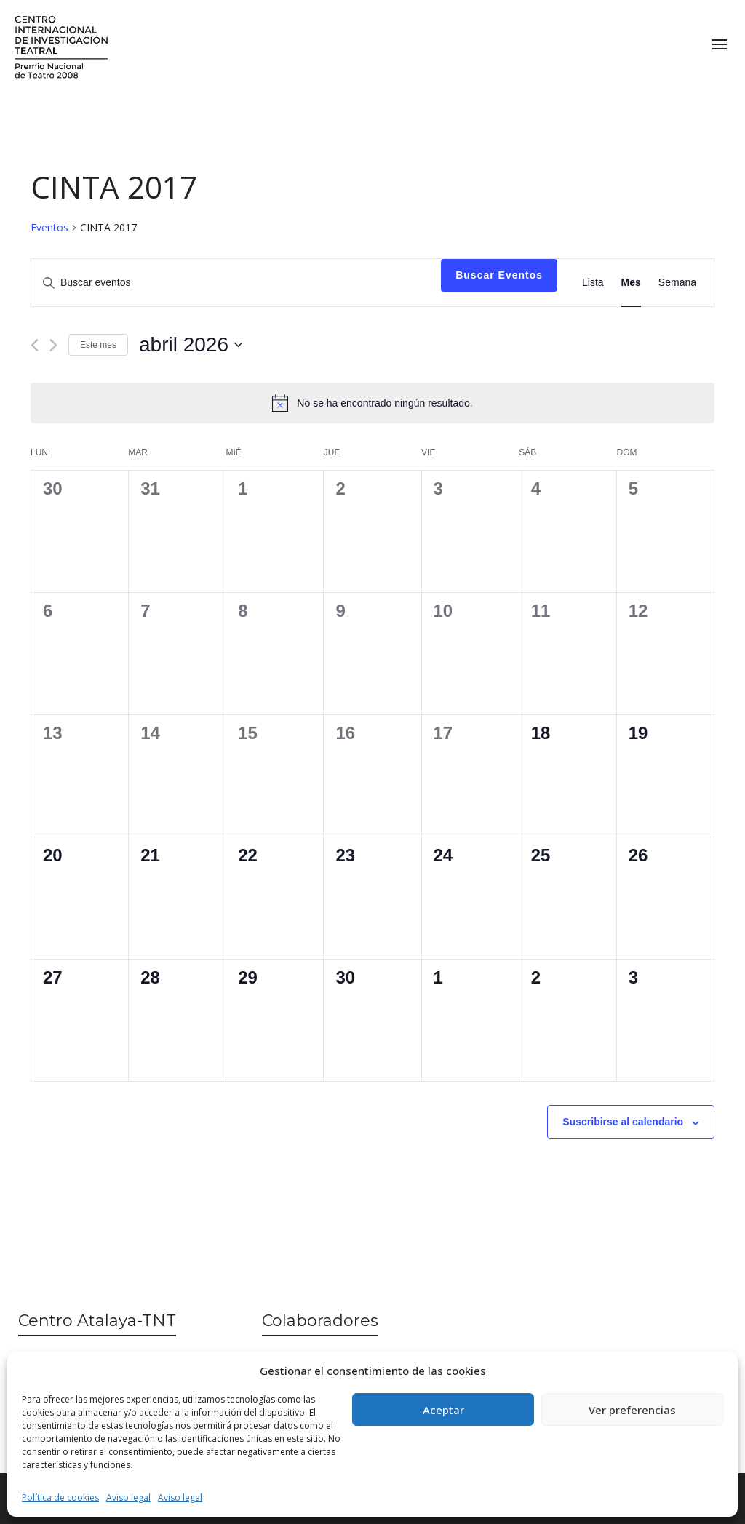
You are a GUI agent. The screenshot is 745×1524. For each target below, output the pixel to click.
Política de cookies (60, 1497)
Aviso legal (128, 1497)
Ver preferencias (632, 1410)
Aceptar (443, 1410)
